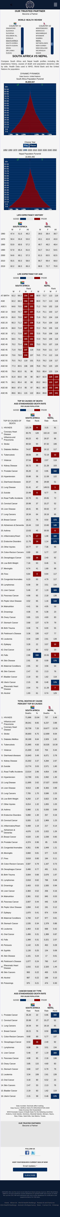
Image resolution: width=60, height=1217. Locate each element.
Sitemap (55, 1205)
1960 (10, 150)
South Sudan (12, 45)
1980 (20, 150)
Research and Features (46, 1203)
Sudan (9, 53)
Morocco (40, 31)
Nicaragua (40, 50)
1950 (5, 150)
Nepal (38, 41)
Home (7, 1203)
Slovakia (10, 31)
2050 (55, 150)
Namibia (39, 38)
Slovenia (10, 33)
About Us (13, 1203)
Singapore (11, 28)
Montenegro (42, 28)
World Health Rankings (27, 1203)
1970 (15, 150)
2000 (30, 150)
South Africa (12, 41)
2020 (40, 150)
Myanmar (40, 36)
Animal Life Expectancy (27, 1205)
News (39, 1205)
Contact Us (46, 1205)
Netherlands (42, 43)
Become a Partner (30, 14)
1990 (25, 150)
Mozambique (41, 33)
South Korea (12, 43)
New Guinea (41, 45)
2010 (35, 150)
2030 (45, 150)
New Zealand (42, 48)
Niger (38, 53)
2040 (50, 150)
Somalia (9, 38)
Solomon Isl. (12, 36)
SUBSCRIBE (30, 1175)
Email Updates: (29, 1166)
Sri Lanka (10, 50)
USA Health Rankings (8, 1205)
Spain (8, 48)
